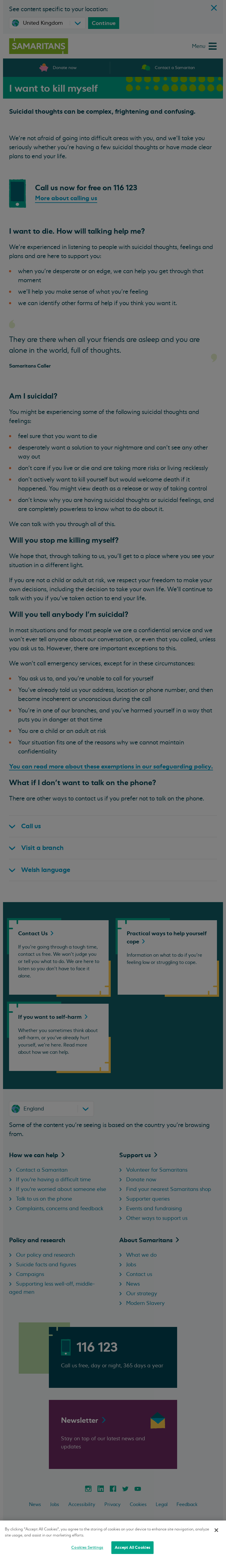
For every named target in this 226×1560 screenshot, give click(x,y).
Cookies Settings (87, 1547)
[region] (113, 1540)
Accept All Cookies (132, 1547)
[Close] (216, 1530)
